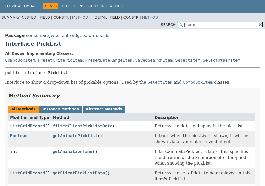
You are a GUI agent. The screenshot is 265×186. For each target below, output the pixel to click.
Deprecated (85, 6)
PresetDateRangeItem (108, 60)
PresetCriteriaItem (60, 60)
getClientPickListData (79, 173)
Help (119, 6)
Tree (65, 6)
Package (32, 6)
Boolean (18, 135)
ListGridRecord (27, 125)
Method (80, 17)
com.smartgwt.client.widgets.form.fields (67, 35)
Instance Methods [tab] (60, 109)
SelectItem (187, 60)
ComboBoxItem (20, 60)
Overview (11, 6)
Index (106, 6)
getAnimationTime (72, 151)
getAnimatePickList (75, 135)
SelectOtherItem (221, 60)
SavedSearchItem (154, 60)
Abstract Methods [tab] (104, 109)
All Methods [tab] (23, 109)
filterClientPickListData (82, 125)
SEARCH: (169, 24)
